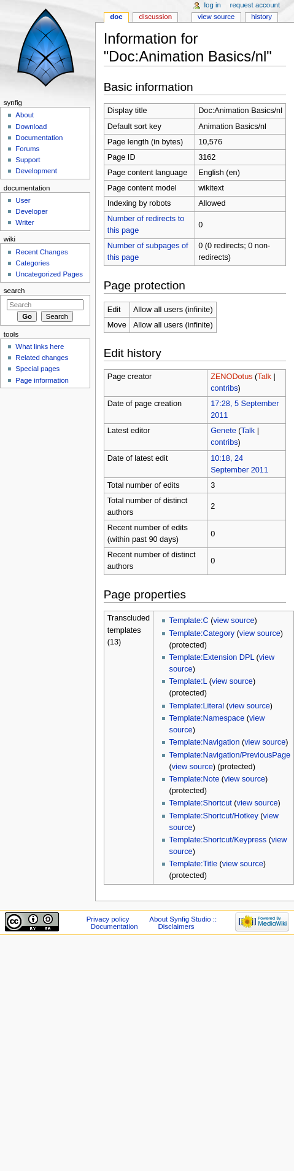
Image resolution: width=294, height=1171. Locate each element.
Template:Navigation (204, 742)
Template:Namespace (207, 718)
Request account (255, 5)
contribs (224, 388)
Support (27, 159)
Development (35, 170)
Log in (212, 5)
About (24, 115)
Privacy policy (108, 919)
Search (14, 290)
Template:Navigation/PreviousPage (229, 755)
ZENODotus (231, 376)
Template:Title (193, 864)
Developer (31, 211)
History (261, 16)
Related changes (41, 357)
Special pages (37, 368)
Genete (223, 430)
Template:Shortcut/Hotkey (213, 816)
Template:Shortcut (200, 803)
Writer (24, 222)
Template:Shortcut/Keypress (218, 840)
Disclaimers (176, 926)
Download (31, 126)
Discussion (155, 16)
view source (233, 620)
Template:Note (194, 779)
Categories (32, 263)
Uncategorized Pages (49, 274)
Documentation (39, 137)
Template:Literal (197, 706)
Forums (27, 148)
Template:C (189, 620)
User (22, 200)
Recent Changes (41, 252)
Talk (264, 376)
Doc (116, 16)
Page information (42, 380)
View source (216, 16)
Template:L (188, 681)
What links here (39, 346)
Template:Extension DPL (211, 657)
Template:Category (202, 633)
